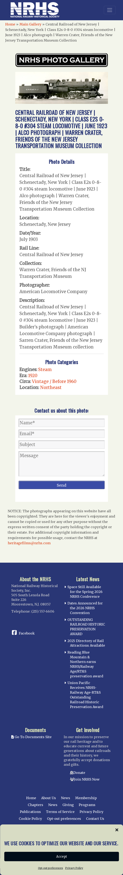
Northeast (51, 387)
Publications (30, 812)
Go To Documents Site (31, 737)
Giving (68, 805)
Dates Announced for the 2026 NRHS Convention (85, 608)
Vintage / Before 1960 (54, 381)
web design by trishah (92, 854)
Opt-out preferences (64, 818)
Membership (86, 798)
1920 (32, 375)
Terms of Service (60, 812)
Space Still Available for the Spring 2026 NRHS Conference (85, 592)
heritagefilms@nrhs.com (29, 543)
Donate (79, 773)
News (65, 798)
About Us (48, 798)
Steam (45, 369)
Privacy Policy (91, 812)
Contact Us (95, 818)
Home (10, 24)
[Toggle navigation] (109, 10)
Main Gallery (30, 24)
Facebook (27, 633)
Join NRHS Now (87, 779)
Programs (87, 805)
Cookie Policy (30, 818)
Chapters (35, 805)
